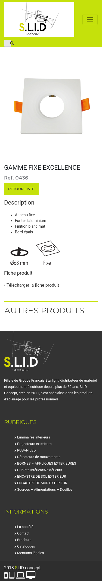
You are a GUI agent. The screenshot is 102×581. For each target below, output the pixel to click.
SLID (39, 19)
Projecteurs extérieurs (34, 444)
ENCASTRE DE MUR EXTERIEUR (42, 483)
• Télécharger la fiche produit (31, 285)
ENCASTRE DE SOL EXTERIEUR (41, 476)
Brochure (24, 540)
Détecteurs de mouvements (38, 457)
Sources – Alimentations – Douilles (44, 489)
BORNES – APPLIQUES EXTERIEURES (46, 463)
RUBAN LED (26, 450)
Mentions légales (30, 553)
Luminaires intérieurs (33, 437)
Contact (23, 533)
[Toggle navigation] (90, 19)
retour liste (21, 189)
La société (25, 527)
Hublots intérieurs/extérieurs (39, 470)
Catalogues (26, 546)
